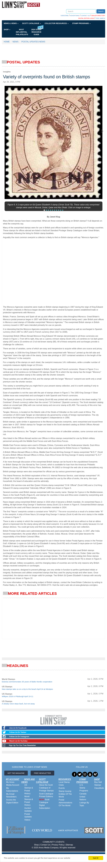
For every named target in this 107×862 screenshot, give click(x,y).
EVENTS (60, 842)
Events (62, 788)
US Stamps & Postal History (28, 789)
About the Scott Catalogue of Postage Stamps (46, 788)
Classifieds (99, 788)
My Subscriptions (12, 789)
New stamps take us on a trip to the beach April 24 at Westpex (27, 689)
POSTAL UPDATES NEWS (33, 42)
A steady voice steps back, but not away (18, 704)
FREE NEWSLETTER (42, 773)
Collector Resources (57, 23)
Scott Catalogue (31, 23)
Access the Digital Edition (12, 801)
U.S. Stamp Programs (83, 788)
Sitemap (69, 845)
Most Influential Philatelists (22, 32)
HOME (7, 42)
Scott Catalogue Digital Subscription (44, 803)
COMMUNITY (49, 842)
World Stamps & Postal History (28, 800)
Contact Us (45, 845)
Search (101, 11)
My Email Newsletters (11, 795)
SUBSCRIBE (65, 15)
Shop (7, 30)
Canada (82, 794)
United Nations (82, 798)
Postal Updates (28, 815)
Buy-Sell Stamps (98, 783)
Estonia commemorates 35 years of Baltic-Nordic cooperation (27, 682)
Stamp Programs (81, 23)
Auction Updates (28, 809)
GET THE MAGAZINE (16, 773)
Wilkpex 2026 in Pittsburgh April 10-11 (17, 696)
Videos (27, 820)
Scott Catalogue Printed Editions (46, 795)
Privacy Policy (58, 845)
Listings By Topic (84, 804)
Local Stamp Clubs (64, 783)
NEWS (15, 42)
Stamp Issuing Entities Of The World (65, 794)
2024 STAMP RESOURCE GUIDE (36, 32)
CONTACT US (85, 15)
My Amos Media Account (12, 783)
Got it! (95, 858)
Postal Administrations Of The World (65, 803)
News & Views (11, 23)
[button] (5, 130)
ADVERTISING (74, 15)
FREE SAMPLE (100, 18)
